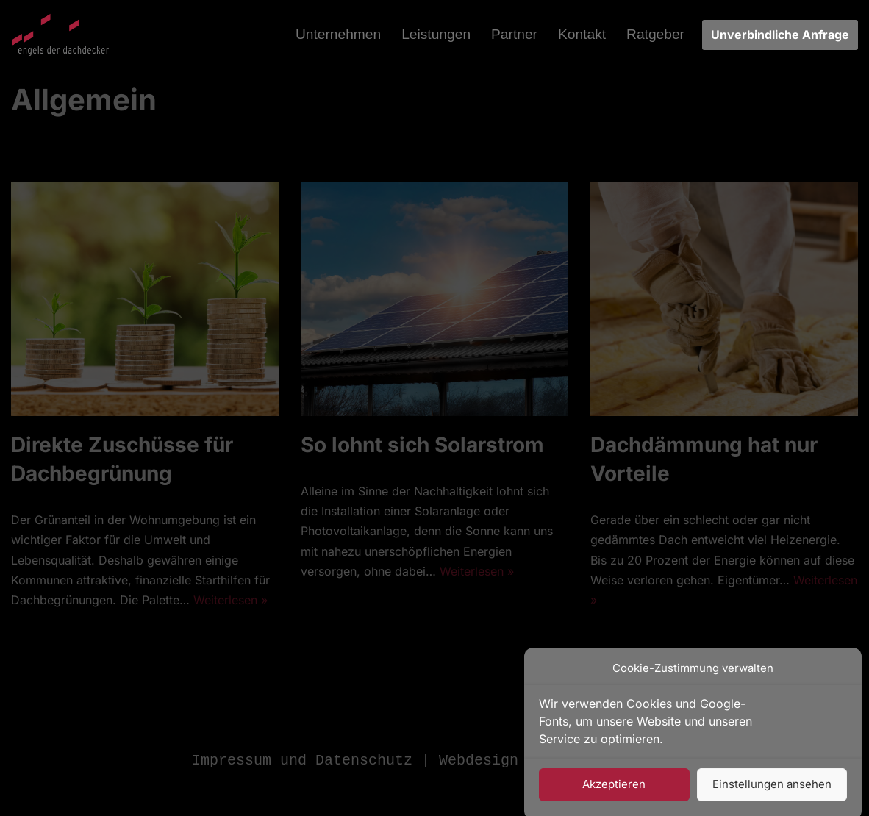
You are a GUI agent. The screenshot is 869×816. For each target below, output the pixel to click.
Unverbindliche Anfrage (780, 34)
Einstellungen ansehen (772, 793)
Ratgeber (655, 34)
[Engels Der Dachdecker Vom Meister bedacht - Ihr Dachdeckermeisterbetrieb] (60, 35)
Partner (514, 34)
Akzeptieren (614, 793)
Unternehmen (338, 34)
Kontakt (582, 34)
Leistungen (436, 34)
